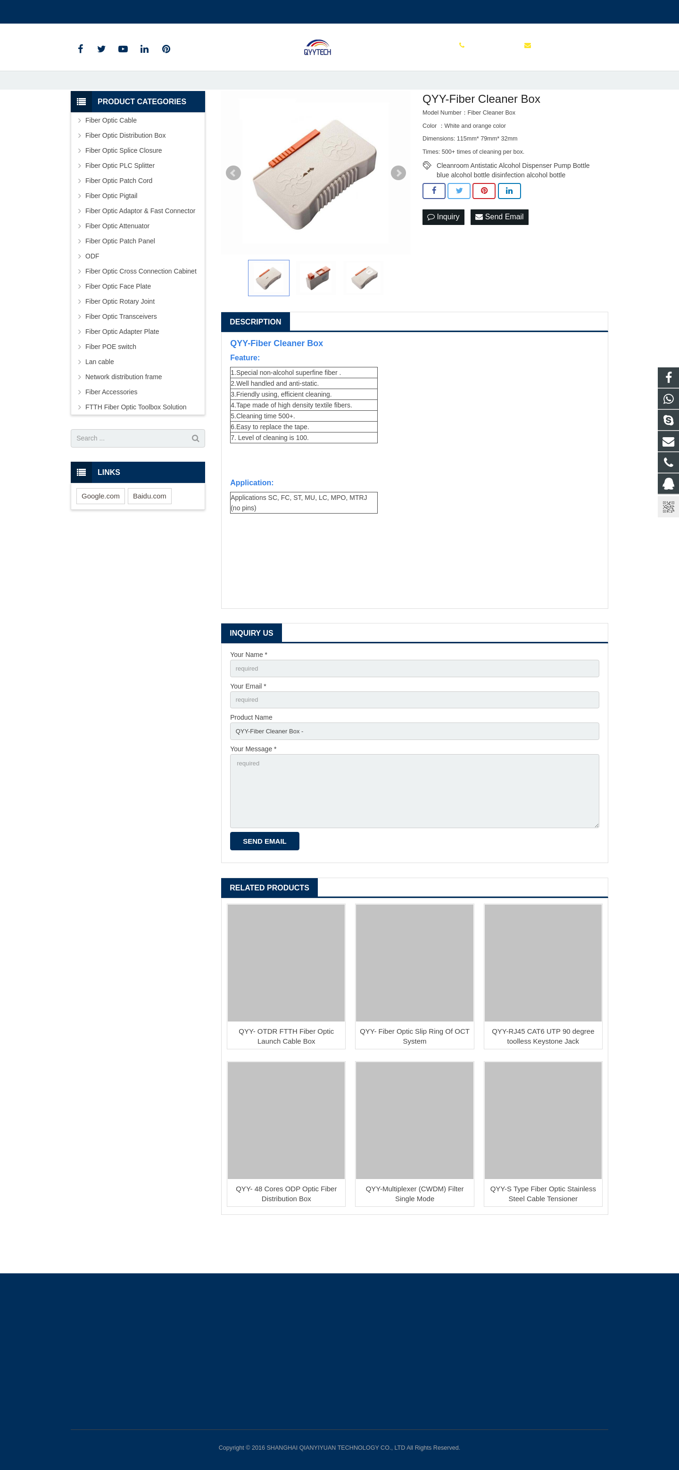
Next (398, 206)
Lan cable (99, 395)
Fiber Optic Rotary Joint (120, 334)
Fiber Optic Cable (111, 153)
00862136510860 (103, 10)
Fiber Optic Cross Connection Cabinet (141, 304)
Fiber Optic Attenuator (117, 259)
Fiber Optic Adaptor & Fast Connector (140, 244)
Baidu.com (149, 529)
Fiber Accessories (111, 425)
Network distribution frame (123, 410)
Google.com (101, 529)
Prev (233, 206)
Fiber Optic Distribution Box (125, 168)
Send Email (499, 250)
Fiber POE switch (110, 379)
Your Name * (248, 687)
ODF (92, 289)
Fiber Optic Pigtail (111, 229)
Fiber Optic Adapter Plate (122, 364)
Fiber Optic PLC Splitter (120, 198)
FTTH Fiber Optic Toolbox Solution (136, 440)
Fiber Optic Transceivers (121, 349)
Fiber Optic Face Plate (118, 319)
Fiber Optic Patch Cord (118, 213)
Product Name (251, 753)
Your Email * (248, 720)
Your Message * (253, 785)
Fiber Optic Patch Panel (120, 274)
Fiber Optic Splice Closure (123, 183)
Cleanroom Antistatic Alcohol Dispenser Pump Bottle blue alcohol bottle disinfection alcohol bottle (513, 199)
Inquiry (443, 250)
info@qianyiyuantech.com (182, 10)
